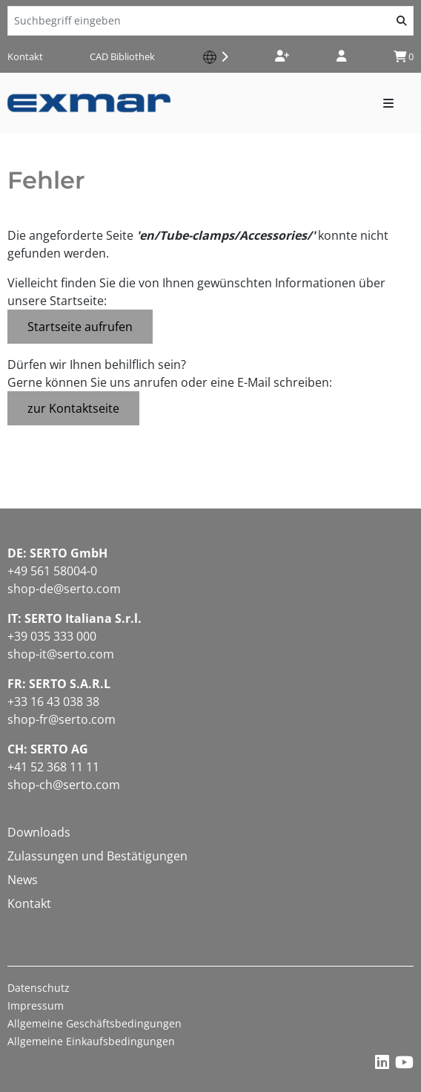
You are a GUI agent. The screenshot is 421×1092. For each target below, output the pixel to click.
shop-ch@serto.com (63, 785)
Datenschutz (38, 988)
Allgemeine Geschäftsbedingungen (94, 1023)
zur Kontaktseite (73, 408)
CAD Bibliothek (122, 56)
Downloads (38, 832)
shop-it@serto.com (60, 654)
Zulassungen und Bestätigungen (97, 856)
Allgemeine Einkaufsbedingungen (91, 1041)
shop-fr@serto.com (61, 719)
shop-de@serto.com (64, 589)
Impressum (35, 1005)
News (22, 880)
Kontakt (25, 56)
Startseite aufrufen (80, 326)
